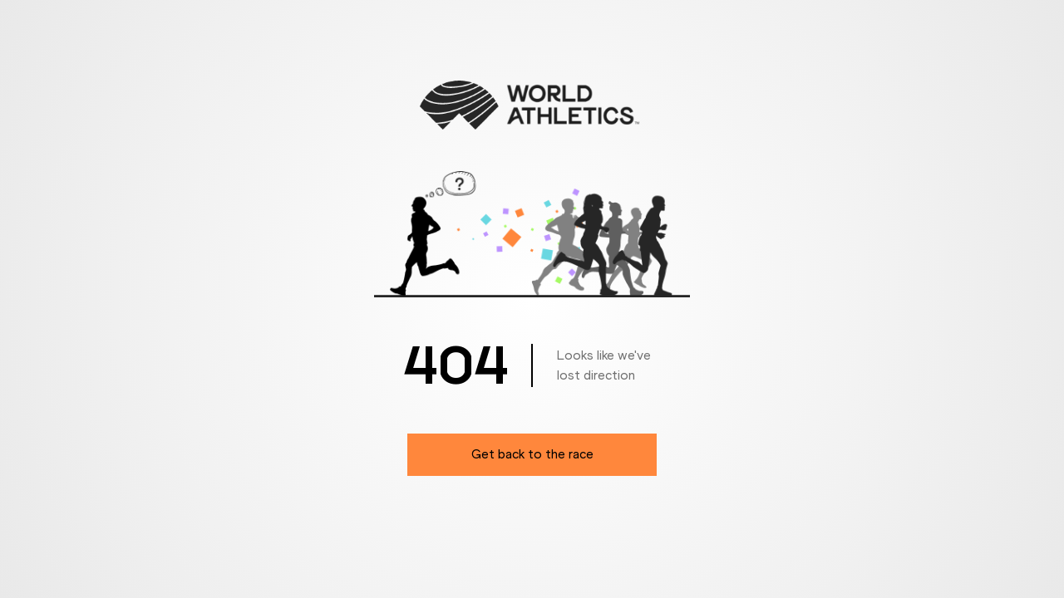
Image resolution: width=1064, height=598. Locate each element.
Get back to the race (532, 454)
